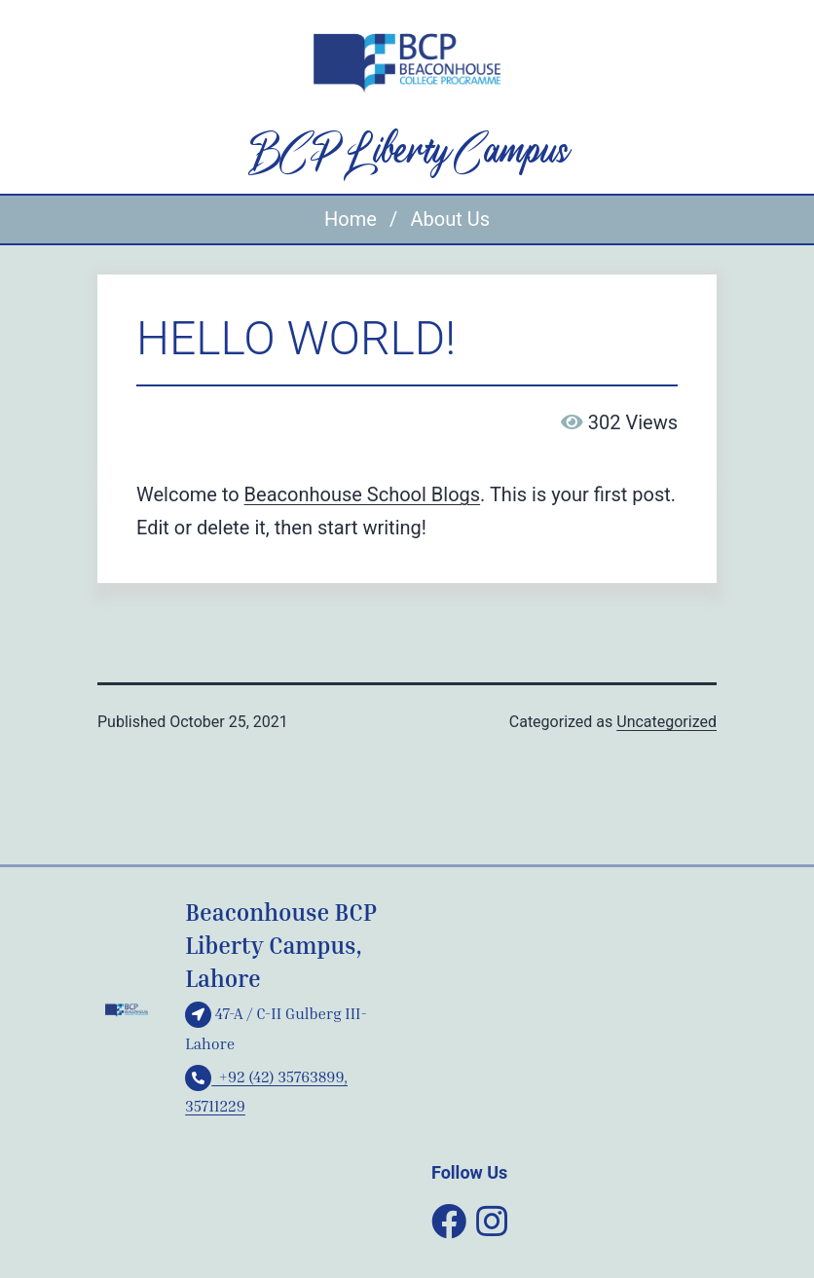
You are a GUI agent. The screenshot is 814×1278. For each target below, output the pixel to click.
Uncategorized (666, 721)
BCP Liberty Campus (407, 152)
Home (350, 219)
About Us (450, 219)
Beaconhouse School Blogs (362, 494)
